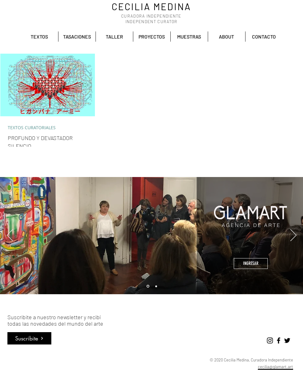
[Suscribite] (29, 338)
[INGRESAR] (251, 263)
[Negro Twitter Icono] (287, 340)
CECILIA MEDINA (151, 6)
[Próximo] (293, 235)
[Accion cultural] (156, 286)
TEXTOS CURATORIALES (32, 127)
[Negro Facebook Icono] (279, 340)
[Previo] (10, 235)
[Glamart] (148, 286)
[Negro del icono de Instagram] (270, 340)
